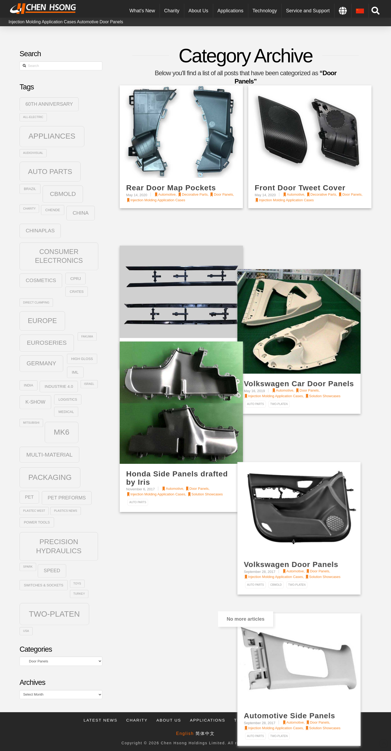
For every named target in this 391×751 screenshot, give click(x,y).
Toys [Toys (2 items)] (77, 583)
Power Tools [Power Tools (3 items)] (37, 522)
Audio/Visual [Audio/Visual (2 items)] (33, 152)
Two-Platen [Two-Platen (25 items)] (54, 613)
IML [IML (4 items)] (75, 372)
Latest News (100, 720)
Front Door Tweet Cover (300, 188)
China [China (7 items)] (80, 213)
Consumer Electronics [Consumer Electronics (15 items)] (59, 256)
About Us (168, 720)
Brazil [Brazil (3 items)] (30, 189)
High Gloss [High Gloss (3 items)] (82, 359)
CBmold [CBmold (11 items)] (63, 193)
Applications (207, 720)
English (185, 733)
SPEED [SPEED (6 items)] (52, 570)
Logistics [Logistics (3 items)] (67, 399)
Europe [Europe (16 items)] (42, 320)
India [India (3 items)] (28, 385)
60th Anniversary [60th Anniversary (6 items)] (49, 104)
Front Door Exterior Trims (175, 316)
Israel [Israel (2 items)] (89, 383)
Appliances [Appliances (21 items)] (51, 136)
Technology (251, 720)
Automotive (87, 22)
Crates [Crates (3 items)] (77, 292)
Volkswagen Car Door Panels (310, 328)
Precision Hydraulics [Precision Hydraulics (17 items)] (59, 546)
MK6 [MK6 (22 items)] (61, 432)
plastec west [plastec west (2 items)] (34, 510)
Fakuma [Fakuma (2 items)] (87, 336)
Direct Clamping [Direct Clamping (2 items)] (36, 302)
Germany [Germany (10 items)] (41, 363)
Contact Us (291, 720)
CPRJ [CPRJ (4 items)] (75, 278)
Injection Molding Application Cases (42, 22)
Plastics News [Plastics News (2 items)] (65, 510)
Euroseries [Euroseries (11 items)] (47, 342)
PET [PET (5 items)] (29, 497)
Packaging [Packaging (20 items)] (50, 477)
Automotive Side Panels (300, 603)
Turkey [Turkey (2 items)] (79, 593)
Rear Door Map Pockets (171, 188)
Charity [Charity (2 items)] (29, 208)
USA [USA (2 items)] (26, 630)
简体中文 (205, 733)
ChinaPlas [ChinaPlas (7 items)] (40, 230)
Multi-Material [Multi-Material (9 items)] (49, 455)
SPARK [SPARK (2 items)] (27, 566)
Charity (137, 720)
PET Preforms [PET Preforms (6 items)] (67, 497)
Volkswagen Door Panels (302, 465)
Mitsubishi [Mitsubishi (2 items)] (31, 422)
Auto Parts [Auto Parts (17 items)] (50, 172)
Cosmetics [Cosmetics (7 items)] (41, 280)
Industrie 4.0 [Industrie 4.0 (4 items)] (58, 386)
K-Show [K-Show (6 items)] (35, 402)
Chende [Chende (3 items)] (52, 210)
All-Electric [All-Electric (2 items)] (33, 117)
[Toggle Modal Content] (375, 11)
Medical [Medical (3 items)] (66, 412)
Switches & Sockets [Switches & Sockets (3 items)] (43, 585)
